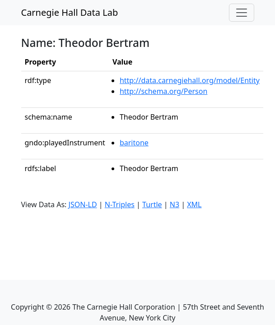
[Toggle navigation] (241, 13)
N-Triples (120, 204)
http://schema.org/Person (163, 91)
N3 (174, 204)
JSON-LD (83, 204)
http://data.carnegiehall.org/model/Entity (190, 80)
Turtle (152, 204)
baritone (134, 143)
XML (194, 204)
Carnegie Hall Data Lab (69, 12)
